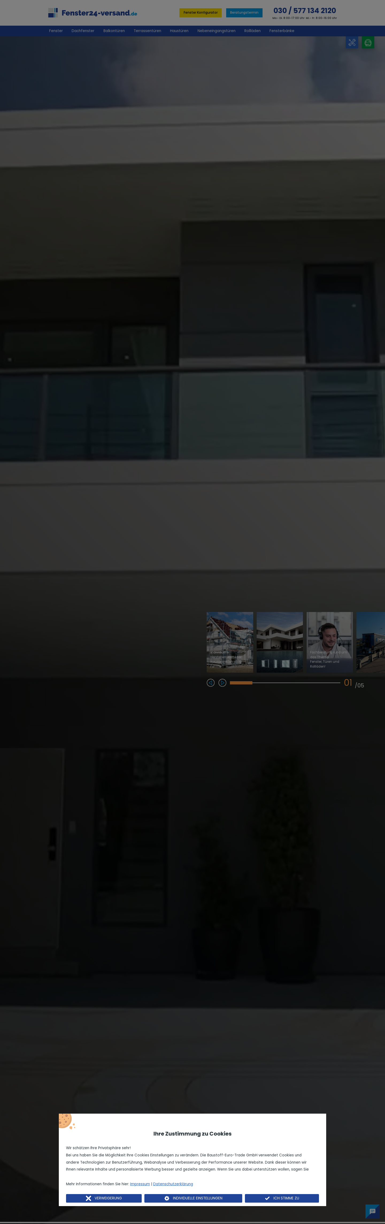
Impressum (140, 1184)
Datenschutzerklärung (173, 1184)
